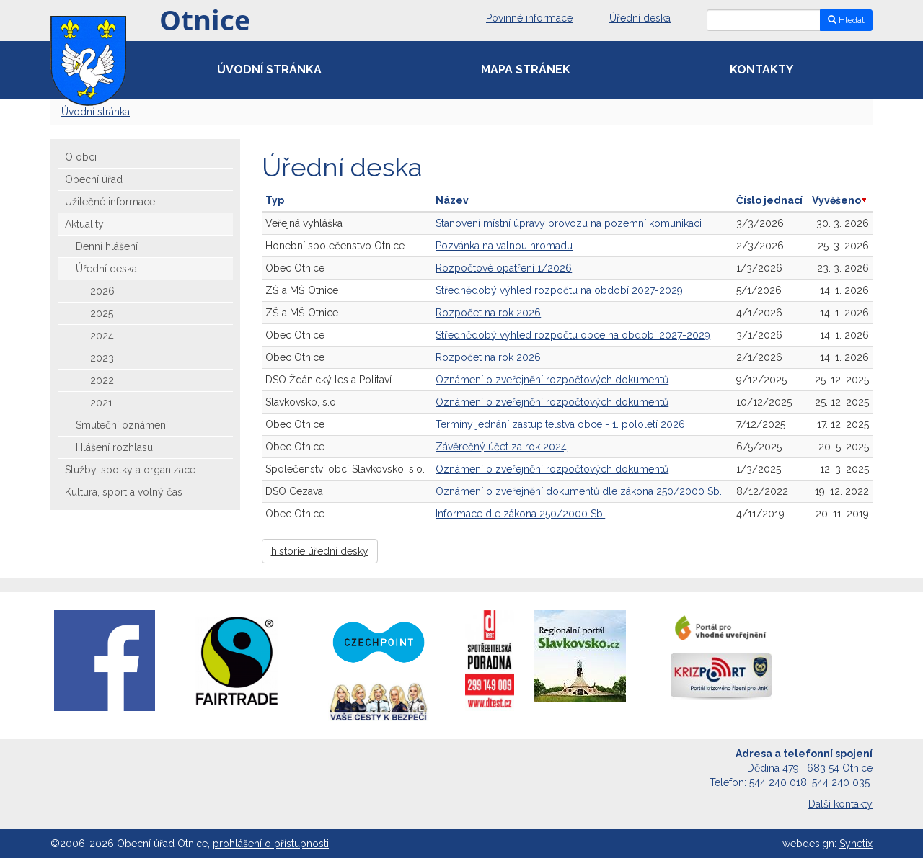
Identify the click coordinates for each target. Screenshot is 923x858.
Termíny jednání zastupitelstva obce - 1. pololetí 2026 (560, 424)
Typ (274, 200)
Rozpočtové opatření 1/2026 (504, 268)
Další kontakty (840, 804)
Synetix (856, 843)
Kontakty (761, 69)
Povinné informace (529, 18)
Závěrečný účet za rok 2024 (501, 446)
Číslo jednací (769, 200)
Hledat (846, 20)
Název (452, 200)
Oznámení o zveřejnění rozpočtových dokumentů (552, 379)
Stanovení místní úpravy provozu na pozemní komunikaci (569, 223)
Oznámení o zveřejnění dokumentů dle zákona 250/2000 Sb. (579, 491)
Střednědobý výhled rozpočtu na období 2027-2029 (559, 290)
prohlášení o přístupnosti (271, 843)
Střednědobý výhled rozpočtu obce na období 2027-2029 (573, 335)
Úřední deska (640, 18)
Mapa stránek (525, 69)
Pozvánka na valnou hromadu (504, 245)
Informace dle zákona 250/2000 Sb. (520, 513)
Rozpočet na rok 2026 (488, 312)
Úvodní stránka (269, 69)
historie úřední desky (319, 551)
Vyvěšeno (839, 200)
